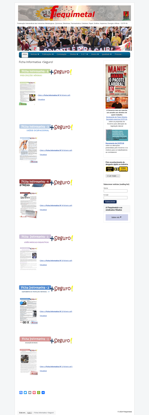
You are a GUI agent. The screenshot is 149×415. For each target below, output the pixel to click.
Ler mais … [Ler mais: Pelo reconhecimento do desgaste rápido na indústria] (113, 176)
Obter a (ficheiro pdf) (54, 95)
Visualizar (41, 99)
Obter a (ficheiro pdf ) (56, 366)
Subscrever (110, 202)
